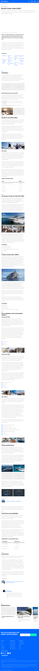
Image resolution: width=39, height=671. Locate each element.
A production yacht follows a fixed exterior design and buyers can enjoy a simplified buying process (12, 224)
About (2, 642)
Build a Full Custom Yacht (13, 648)
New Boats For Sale (12, 645)
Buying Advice (6, 4)
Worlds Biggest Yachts (22, 642)
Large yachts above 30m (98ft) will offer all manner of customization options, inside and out (13, 280)
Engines (20, 645)
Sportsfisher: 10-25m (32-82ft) (18, 471)
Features (20, 648)
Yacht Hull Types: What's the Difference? (13, 501)
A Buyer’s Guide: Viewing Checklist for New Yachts (24, 617)
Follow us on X (6, 653)
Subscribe (33, 634)
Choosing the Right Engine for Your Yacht (8, 617)
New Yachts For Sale (12, 642)
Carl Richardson (9, 591)
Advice (2, 4)
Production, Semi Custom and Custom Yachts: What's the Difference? (14, 582)
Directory (20, 647)
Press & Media (3, 647)
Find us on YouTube (8, 653)
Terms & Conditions (8, 659)
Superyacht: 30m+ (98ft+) (6, 471)
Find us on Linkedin (10, 653)
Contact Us (2, 645)
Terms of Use (3, 659)
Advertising (2, 648)
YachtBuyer (4, 1)
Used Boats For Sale (12, 647)
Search (32, 1)
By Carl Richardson (5, 32)
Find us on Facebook (2, 653)
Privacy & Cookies (14, 659)
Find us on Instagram (4, 653)
